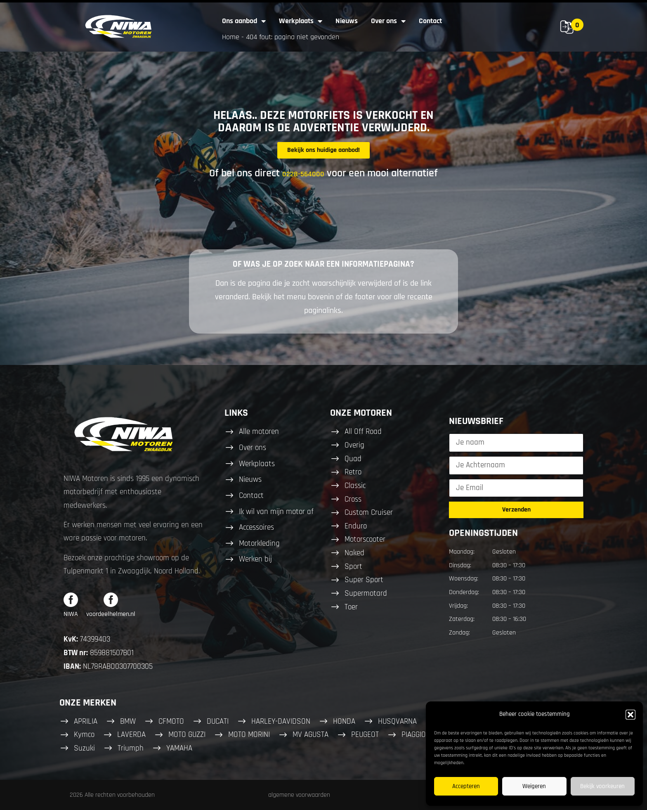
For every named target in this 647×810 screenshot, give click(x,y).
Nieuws (346, 21)
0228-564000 (303, 174)
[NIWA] (71, 599)
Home (230, 37)
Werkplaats (300, 21)
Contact (430, 21)
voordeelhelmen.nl (110, 614)
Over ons (388, 21)
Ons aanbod (244, 21)
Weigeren (534, 786)
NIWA (71, 614)
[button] (630, 715)
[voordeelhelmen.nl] (111, 599)
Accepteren (466, 786)
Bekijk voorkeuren (602, 786)
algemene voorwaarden (299, 795)
